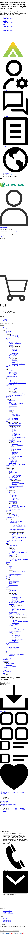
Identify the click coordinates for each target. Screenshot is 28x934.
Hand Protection (13, 370)
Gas (10, 402)
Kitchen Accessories (14, 647)
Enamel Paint (15, 497)
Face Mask (14, 360)
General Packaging (13, 335)
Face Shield (15, 361)
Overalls (14, 429)
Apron (13, 362)
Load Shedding (12, 590)
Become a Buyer (7, 921)
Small (13, 549)
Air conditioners (13, 406)
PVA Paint (14, 495)
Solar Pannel (15, 598)
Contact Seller (3, 804)
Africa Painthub (4, 801)
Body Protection (13, 372)
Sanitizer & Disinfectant (15, 343)
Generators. (14, 594)
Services (8, 650)
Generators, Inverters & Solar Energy (18, 614)
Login (1, 236)
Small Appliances (13, 404)
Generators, (14, 620)
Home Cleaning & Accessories (16, 529)
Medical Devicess (13, 354)
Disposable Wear (13, 356)
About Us (5, 659)
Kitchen (8, 643)
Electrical (8, 586)
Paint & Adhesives (10, 487)
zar (12, 174)
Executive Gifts (15, 392)
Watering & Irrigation (14, 553)
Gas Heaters (15, 414)
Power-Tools (12, 440)
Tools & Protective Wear (12, 419)
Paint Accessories (13, 501)
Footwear (14, 430)
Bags (10, 380)
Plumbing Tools (13, 460)
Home (4, 670)
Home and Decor (10, 517)
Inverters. (14, 595)
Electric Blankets (16, 415)
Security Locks (12, 582)
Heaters (11, 408)
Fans (10, 407)
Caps (10, 381)
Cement (11, 469)
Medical (8, 338)
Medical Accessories (14, 342)
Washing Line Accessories (18, 525)
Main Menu (6, 328)
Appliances (8, 396)
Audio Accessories (16, 638)
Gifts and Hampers (13, 388)
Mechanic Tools (13, 461)
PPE (7, 366)
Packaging (8, 331)
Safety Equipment (16, 434)
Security (8, 576)
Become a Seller (7, 920)
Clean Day (14, 536)
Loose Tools (15, 452)
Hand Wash (14, 350)
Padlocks (11, 583)
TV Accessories (15, 636)
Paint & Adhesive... (7, 671)
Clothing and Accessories (12, 376)
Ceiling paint (15, 498)
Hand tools (11, 448)
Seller (8, 231)
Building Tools (12, 463)
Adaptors (14, 608)
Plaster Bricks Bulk (16, 475)
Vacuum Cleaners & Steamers (16, 403)
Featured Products (7, 911)
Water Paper (15, 505)
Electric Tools (12, 459)
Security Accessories (14, 581)
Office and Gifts (10, 384)
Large (13, 551)
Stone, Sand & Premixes (15, 478)
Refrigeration (12, 400)
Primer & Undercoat (14, 507)
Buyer (16, 231)
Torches (14, 628)
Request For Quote (11, 804)
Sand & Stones (15, 482)
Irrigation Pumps (16, 558)
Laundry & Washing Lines (15, 521)
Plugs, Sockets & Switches (15, 602)
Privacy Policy (9, 665)
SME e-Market (6, 810)
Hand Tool (14, 453)
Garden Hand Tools (13, 545)
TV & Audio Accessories (15, 631)
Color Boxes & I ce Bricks (18, 571)
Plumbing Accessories (14, 514)
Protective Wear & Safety (15, 423)
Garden (7, 541)
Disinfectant (15, 349)
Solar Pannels (15, 619)
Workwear (14, 433)
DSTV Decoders (16, 635)
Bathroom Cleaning (16, 534)
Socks (13, 431)
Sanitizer (14, 347)
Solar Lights (15, 600)
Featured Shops (6, 912)
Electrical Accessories (14, 613)
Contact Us (5, 667)
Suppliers (5, 320)
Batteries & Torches (13, 624)
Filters (2, 805)
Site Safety (14, 435)
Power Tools (15, 444)
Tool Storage (12, 457)
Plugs (13, 606)
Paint (10, 491)
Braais (10, 566)
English (14, 176)
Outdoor (8, 562)
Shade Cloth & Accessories (15, 574)
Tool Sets (14, 454)
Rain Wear (14, 427)
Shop (4, 327)
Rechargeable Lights (17, 597)
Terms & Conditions (11, 666)
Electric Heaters (16, 412)
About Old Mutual (10, 663)
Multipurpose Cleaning (17, 533)
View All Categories (8, 913)
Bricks (10, 471)
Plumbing (8, 510)
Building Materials (10, 465)
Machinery (11, 446)
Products (5, 319)
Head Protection (13, 373)
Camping (11, 567)
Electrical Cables (13, 612)
